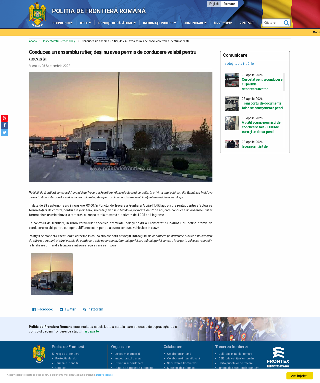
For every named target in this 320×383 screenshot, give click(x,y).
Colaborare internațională (183, 358)
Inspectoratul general (128, 358)
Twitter (68, 309)
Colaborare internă (179, 353)
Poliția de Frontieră (39, 354)
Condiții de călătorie (117, 22)
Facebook (42, 309)
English (214, 4)
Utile (85, 22)
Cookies (60, 367)
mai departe (90, 331)
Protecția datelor (66, 358)
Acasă (33, 41)
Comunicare (195, 22)
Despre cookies (144, 376)
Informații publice (159, 22)
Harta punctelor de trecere (236, 363)
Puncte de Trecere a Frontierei (134, 367)
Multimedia (223, 22)
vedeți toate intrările (239, 64)
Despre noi (62, 22)
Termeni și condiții (66, 363)
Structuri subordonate (129, 363)
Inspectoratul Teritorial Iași (59, 41)
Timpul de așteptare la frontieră (239, 367)
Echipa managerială (127, 353)
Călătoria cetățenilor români (236, 358)
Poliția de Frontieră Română (99, 11)
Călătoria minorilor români (235, 353)
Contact (247, 22)
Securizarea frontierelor (182, 363)
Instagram (93, 309)
